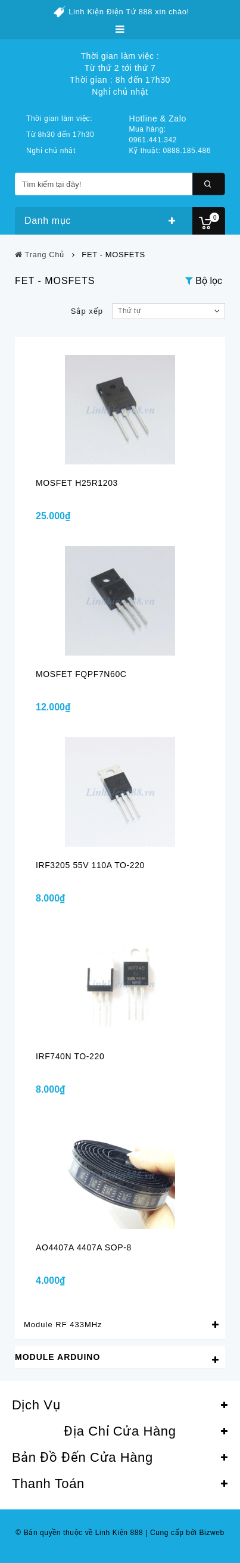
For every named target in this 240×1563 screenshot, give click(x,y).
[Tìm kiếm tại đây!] (120, 184)
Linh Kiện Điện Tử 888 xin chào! (128, 11)
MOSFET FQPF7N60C (81, 674)
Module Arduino (57, 1357)
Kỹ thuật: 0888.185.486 (170, 150)
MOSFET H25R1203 (77, 483)
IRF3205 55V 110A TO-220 (90, 865)
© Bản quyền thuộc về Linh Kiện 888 (79, 1532)
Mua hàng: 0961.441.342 (153, 134)
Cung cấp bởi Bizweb (184, 1532)
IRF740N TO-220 (70, 1056)
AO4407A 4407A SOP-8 (84, 1247)
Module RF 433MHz (63, 1324)
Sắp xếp (87, 311)
